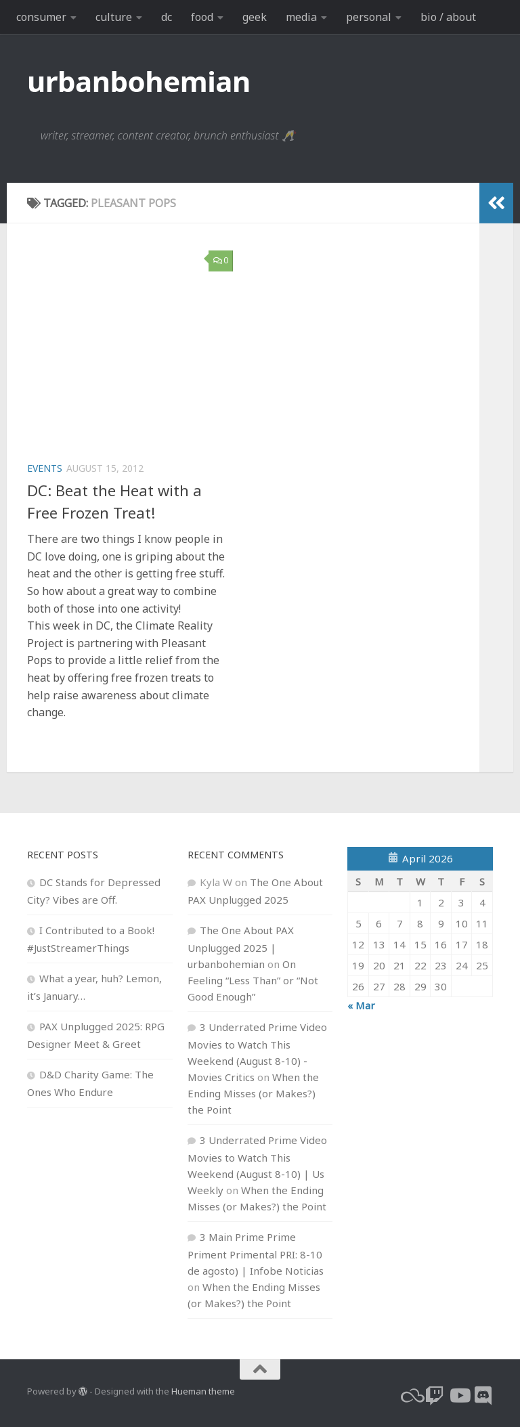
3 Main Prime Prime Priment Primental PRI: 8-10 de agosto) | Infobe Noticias (256, 1253)
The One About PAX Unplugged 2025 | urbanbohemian (241, 947)
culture (113, 16)
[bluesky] (410, 1395)
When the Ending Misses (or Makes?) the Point (253, 1093)
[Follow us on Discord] (483, 1395)
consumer (41, 16)
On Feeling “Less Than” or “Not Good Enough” (253, 980)
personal (368, 16)
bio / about (448, 16)
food (202, 16)
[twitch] (434, 1395)
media (301, 16)
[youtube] (459, 1395)
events (44, 468)
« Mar (361, 1005)
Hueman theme (203, 1391)
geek (254, 16)
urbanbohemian (139, 81)
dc (166, 16)
